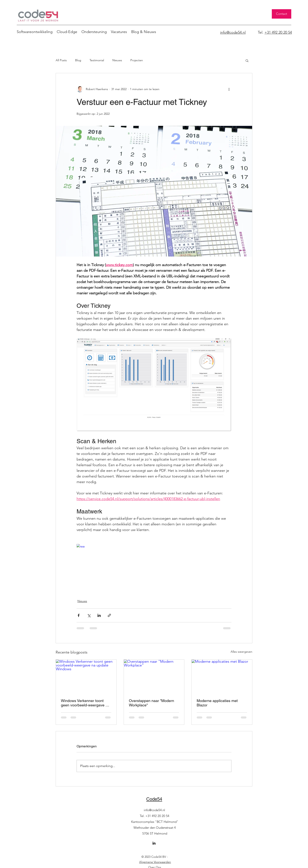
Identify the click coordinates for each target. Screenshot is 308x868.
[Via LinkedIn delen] (99, 615)
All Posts (61, 60)
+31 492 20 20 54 (278, 32)
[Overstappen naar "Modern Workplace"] (154, 676)
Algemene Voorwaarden (155, 862)
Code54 (154, 799)
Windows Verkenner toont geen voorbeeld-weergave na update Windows (85, 702)
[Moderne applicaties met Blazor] (222, 676)
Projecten (136, 60)
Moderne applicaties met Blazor (217, 702)
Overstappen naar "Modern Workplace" (151, 702)
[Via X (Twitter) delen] (89, 615)
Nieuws (117, 60)
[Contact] (281, 14)
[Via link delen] (109, 615)
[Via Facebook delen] (79, 615)
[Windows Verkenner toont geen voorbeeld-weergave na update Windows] (86, 676)
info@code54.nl (154, 810)
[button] (247, 60)
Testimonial (97, 60)
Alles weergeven (241, 652)
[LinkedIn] (154, 843)
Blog (78, 60)
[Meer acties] (228, 89)
